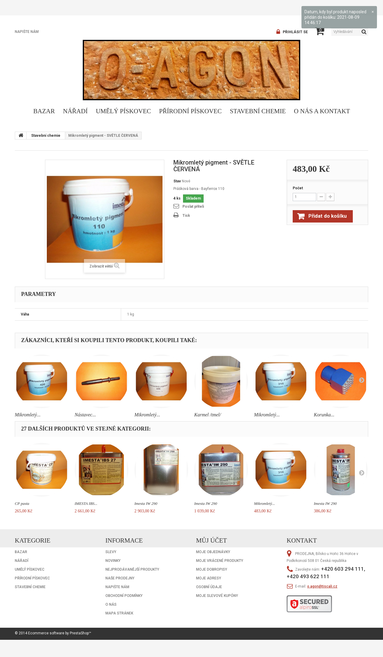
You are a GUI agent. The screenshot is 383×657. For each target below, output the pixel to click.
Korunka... (324, 414)
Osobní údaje (209, 587)
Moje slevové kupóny (217, 596)
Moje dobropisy (211, 569)
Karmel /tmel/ (207, 414)
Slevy (110, 552)
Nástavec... (85, 414)
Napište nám (27, 32)
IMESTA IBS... (86, 503)
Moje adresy (208, 578)
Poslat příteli (193, 206)
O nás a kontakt (322, 111)
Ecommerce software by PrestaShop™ (59, 633)
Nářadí (75, 111)
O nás (111, 604)
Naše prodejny (119, 578)
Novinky (113, 561)
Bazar (44, 111)
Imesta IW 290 (145, 503)
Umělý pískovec (123, 111)
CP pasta (22, 503)
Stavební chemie (258, 111)
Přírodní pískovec (190, 111)
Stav (177, 181)
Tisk (186, 215)
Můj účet (211, 540)
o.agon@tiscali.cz (322, 586)
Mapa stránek (119, 613)
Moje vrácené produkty (219, 561)
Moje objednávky (213, 552)
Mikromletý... (27, 414)
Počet (298, 188)
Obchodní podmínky (124, 596)
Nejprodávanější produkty (132, 569)
